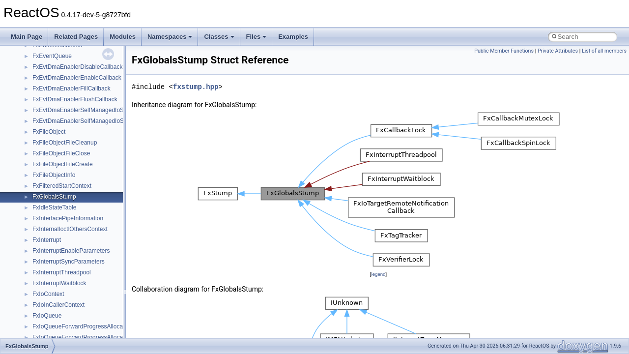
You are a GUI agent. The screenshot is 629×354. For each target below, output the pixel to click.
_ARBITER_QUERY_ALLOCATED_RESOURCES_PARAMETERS (119, 333)
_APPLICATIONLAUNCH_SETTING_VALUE (90, 204)
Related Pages (76, 36)
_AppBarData (50, 128)
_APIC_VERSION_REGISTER (72, 74)
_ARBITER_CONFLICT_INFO (72, 258)
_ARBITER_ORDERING (64, 301)
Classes (219, 36)
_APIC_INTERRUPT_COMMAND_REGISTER (93, 52)
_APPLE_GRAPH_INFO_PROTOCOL (82, 182)
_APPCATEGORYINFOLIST (69, 150)
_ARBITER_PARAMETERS (68, 323)
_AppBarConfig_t (54, 117)
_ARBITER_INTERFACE (65, 279)
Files (256, 36)
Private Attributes (558, 51)
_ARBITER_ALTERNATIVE (68, 236)
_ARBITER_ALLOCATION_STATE (77, 225)
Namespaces (170, 36)
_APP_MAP (47, 106)
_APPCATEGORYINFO (63, 139)
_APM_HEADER (54, 95)
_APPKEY (45, 171)
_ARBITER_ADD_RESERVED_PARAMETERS (94, 214)
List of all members (604, 51)
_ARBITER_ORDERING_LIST (72, 312)
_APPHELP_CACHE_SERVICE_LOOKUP (88, 160)
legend (378, 274)
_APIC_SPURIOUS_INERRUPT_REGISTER (91, 63)
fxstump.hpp (195, 86)
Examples (293, 36)
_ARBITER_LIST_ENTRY (66, 290)
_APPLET (45, 193)
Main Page (26, 36)
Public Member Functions (504, 51)
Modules (123, 36)
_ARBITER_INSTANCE (63, 269)
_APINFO (44, 85)
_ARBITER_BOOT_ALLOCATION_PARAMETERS (98, 247)
